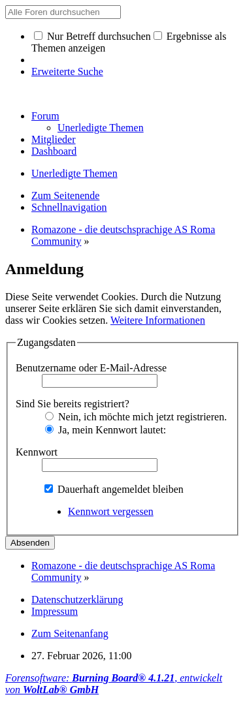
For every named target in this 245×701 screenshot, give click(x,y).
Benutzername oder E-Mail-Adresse (91, 367)
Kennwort (36, 452)
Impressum (54, 611)
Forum (45, 115)
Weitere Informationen (157, 320)
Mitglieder (53, 139)
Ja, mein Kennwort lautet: (105, 429)
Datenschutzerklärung (77, 599)
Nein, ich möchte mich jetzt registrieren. (136, 416)
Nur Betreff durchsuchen (92, 36)
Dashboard (53, 151)
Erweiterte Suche (67, 71)
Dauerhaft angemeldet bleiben (114, 489)
